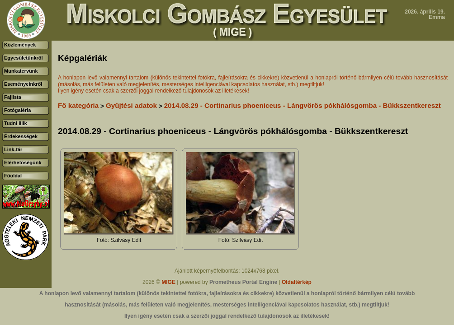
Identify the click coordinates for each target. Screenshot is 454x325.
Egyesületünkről (23, 57)
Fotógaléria (17, 110)
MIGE (168, 282)
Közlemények (20, 44)
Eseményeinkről (23, 84)
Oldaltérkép (297, 282)
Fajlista (12, 97)
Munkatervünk (21, 71)
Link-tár (13, 149)
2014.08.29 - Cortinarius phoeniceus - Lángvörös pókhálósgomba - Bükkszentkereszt (302, 105)
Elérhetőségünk (23, 162)
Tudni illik (15, 123)
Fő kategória (78, 105)
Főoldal (13, 175)
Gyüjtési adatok (131, 105)
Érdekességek (21, 136)
